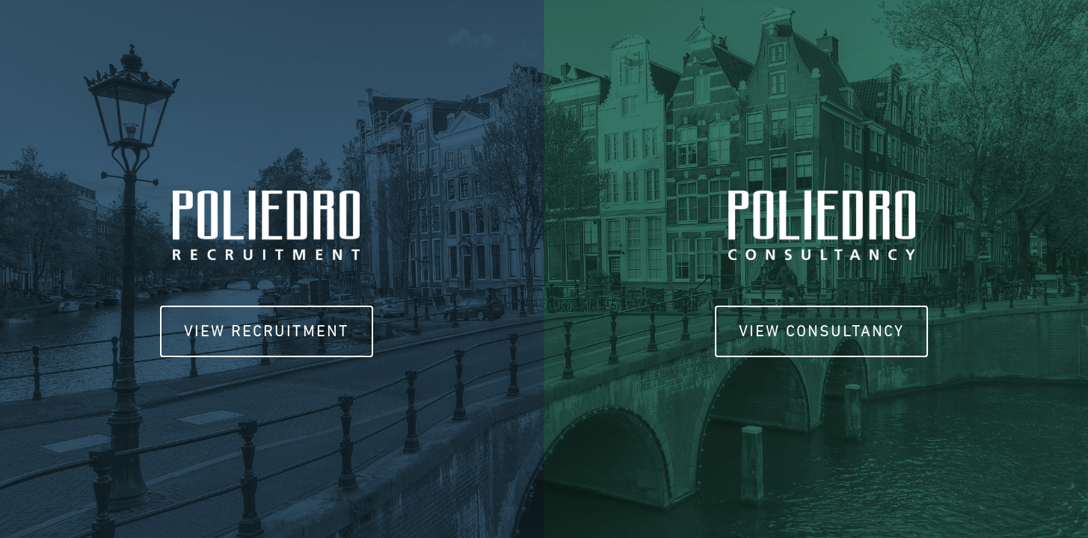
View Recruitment (266, 331)
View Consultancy (821, 331)
